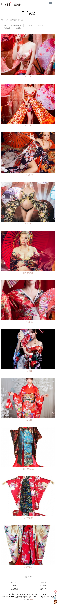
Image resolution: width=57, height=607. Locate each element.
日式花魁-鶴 (28, 518)
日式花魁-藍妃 (28, 469)
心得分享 (42, 589)
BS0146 (28, 77)
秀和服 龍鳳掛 (16, 25)
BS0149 (28, 126)
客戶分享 (14, 582)
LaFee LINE (30, 594)
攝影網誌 (14, 589)
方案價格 (42, 582)
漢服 (5, 25)
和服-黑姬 (28, 371)
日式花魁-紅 (28, 322)
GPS (31, 599)
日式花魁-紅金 (28, 273)
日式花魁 (20, 20)
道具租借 (42, 585)
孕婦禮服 (40, 25)
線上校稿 (12, 594)
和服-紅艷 (28, 420)
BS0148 (28, 224)
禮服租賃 (13, 20)
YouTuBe (38, 594)
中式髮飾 (17, 28)
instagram (45, 594)
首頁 (6, 20)
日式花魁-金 (28, 567)
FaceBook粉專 (20, 594)
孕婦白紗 (6, 28)
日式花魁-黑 (28, 175)
